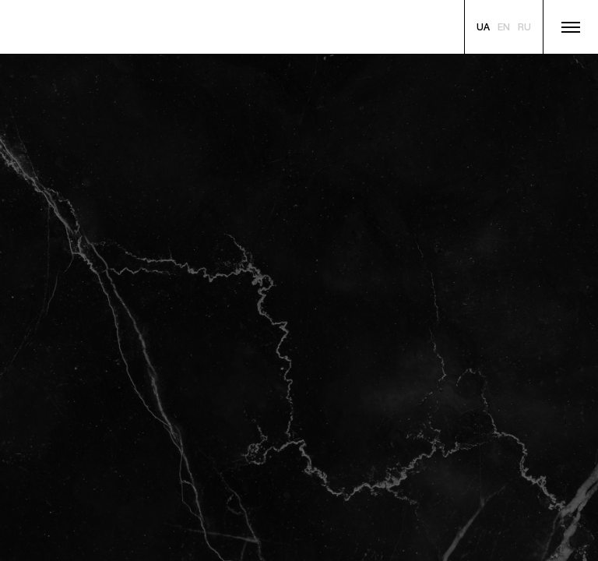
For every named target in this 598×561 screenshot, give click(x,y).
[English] (504, 27)
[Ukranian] (483, 27)
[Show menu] (570, 27)
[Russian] (524, 27)
